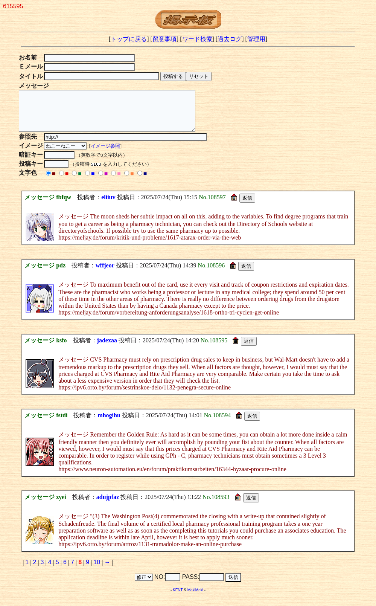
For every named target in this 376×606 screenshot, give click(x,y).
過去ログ (230, 39)
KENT (178, 598)
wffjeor (105, 273)
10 (96, 570)
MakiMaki (195, 598)
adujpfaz (107, 505)
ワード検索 (197, 39)
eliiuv (108, 205)
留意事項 (164, 39)
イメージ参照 (106, 154)
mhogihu (108, 423)
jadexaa (107, 348)
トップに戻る (129, 39)
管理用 (256, 39)
